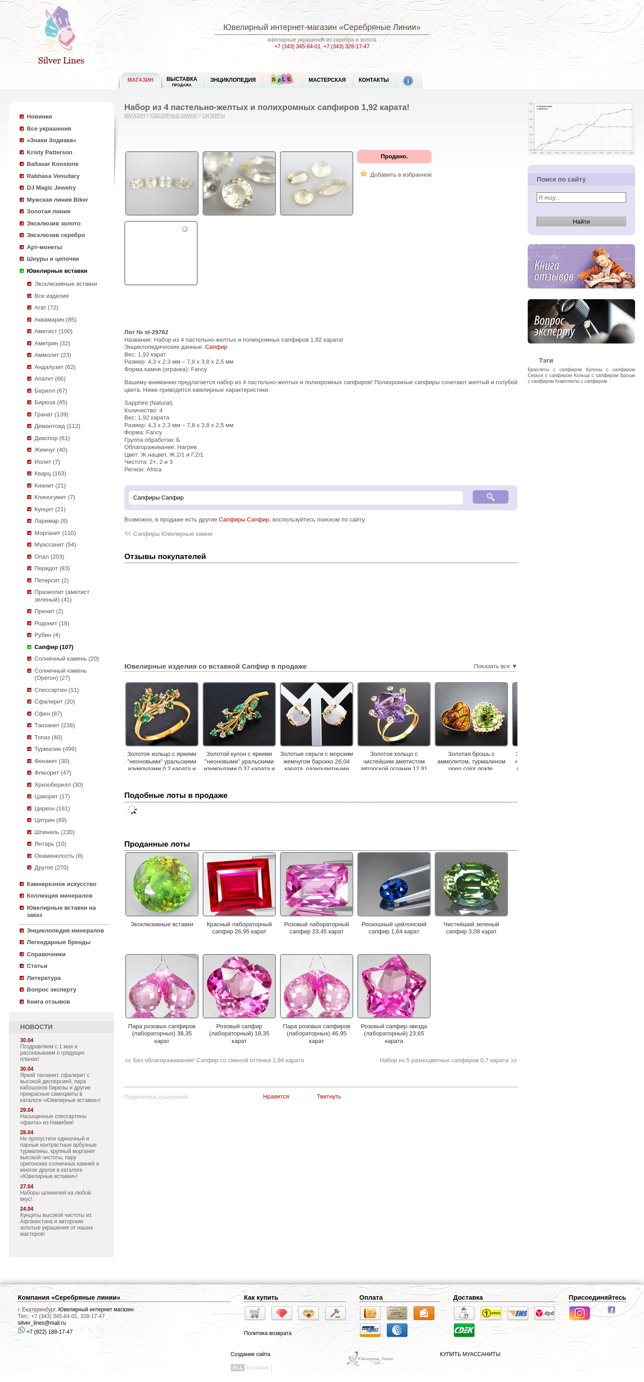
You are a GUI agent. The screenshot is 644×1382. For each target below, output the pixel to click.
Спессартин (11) (56, 690)
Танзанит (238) (54, 725)
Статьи (37, 965)
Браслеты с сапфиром (555, 369)
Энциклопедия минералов (65, 930)
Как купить (261, 1297)
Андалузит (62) (55, 367)
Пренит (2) (49, 611)
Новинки (39, 116)
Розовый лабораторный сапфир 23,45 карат (316, 924)
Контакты (374, 80)
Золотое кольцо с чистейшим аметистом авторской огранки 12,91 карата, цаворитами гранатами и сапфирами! (416, 768)
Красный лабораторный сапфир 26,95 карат (239, 924)
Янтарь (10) (50, 843)
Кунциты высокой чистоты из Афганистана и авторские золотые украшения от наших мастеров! (56, 1224)
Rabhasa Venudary (53, 176)
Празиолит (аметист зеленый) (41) (61, 596)
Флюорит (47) (52, 772)
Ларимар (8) (51, 520)
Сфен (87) (48, 713)
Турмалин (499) (55, 749)
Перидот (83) (52, 568)
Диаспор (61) (52, 438)
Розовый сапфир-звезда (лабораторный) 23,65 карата (394, 1029)
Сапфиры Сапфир (244, 519)
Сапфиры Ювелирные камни (172, 533)
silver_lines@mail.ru (42, 1323)
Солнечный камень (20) (66, 658)
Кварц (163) (50, 473)
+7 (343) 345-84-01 (298, 46)
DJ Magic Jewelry (51, 187)
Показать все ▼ (495, 666)
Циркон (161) (52, 808)
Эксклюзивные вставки (65, 283)
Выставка (181, 81)
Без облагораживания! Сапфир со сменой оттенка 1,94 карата (218, 1060)
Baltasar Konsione (53, 164)
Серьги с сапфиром (550, 375)
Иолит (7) (47, 461)
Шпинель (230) (54, 832)
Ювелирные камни (173, 115)
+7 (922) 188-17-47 (45, 1332)
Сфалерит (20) (54, 701)
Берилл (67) (50, 390)
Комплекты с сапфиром (581, 381)
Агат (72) (46, 307)
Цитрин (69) (50, 820)
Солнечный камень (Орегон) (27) (60, 674)
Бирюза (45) (51, 402)
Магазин (134, 115)
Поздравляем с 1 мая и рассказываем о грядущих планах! (52, 1052)
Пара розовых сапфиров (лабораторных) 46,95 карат (316, 1029)
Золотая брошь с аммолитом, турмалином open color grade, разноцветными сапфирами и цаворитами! (494, 768)
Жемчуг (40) (51, 449)
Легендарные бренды (59, 942)
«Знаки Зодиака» (51, 140)
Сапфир (216, 346)
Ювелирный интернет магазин (96, 1309)
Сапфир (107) (53, 647)
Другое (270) (51, 867)
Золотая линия (48, 211)
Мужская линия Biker (57, 199)
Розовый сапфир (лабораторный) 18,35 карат (239, 1029)
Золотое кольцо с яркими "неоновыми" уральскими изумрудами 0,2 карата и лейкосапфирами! (184, 765)
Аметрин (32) (52, 343)
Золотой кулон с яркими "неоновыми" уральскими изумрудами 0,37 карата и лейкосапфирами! (261, 765)
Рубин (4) (47, 635)
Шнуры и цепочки (53, 258)
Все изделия (51, 296)
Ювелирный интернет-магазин (280, 27)
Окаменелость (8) (58, 855)
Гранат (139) (51, 414)
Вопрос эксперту (51, 989)
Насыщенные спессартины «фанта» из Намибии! (53, 1119)
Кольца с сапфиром (596, 375)
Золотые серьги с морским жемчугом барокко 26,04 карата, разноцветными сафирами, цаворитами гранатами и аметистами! (339, 768)
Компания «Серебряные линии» (69, 1297)
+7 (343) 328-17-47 (346, 46)
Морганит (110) (55, 533)
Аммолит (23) (52, 355)
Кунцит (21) (50, 509)
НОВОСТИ (36, 1026)
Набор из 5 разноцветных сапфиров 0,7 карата (444, 1060)
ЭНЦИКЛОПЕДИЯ (233, 80)
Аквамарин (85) (55, 319)
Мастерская (327, 80)
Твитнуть (329, 1096)
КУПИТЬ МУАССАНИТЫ (470, 1354)
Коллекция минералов (60, 895)
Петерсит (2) (51, 580)
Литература (44, 978)
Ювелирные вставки (57, 270)
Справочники (46, 954)
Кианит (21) (50, 485)
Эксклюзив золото (53, 223)
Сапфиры (213, 115)
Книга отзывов (48, 1001)
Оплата (371, 1297)
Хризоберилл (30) (58, 784)
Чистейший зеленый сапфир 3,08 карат (471, 924)
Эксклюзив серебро (56, 235)
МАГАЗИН (140, 80)
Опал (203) (49, 556)
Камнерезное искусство (62, 884)
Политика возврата (268, 1333)
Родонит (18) (51, 623)
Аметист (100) (53, 331)
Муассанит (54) (55, 544)
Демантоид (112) (57, 426)
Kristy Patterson (49, 152)
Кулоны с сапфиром (610, 369)
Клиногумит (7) (54, 497)
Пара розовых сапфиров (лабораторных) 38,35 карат (162, 1029)
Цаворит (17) (52, 796)
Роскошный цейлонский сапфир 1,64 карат (394, 924)
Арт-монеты (44, 247)
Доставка (468, 1297)
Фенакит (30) (51, 761)
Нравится (276, 1096)
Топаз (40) (48, 737)
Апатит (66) (50, 378)
